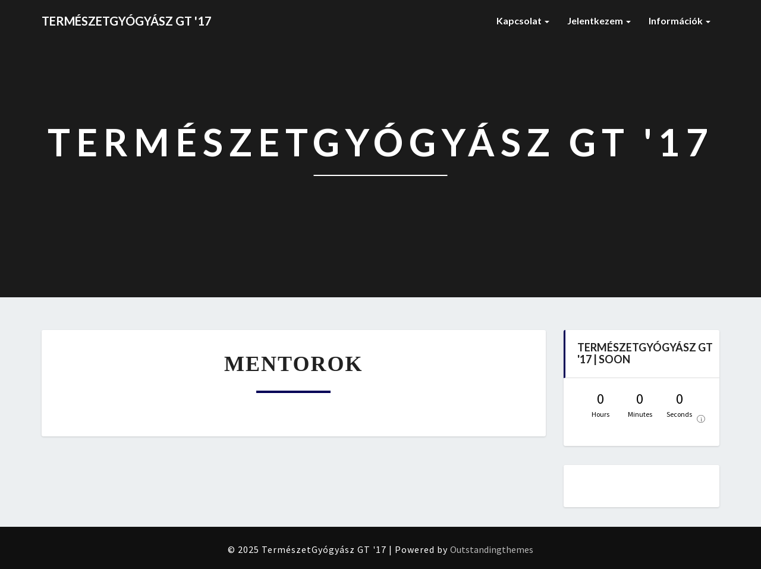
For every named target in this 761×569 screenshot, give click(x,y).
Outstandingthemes (491, 549)
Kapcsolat (522, 20)
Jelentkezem (599, 20)
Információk (679, 20)
